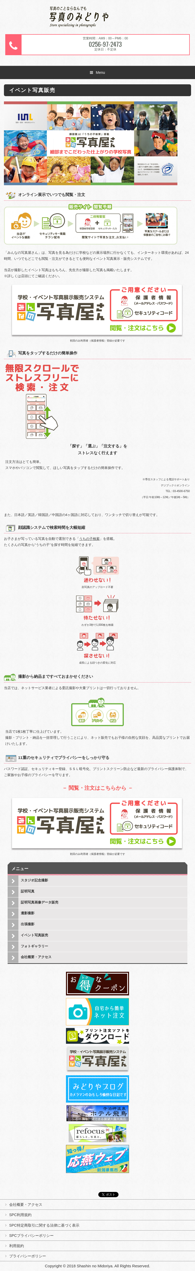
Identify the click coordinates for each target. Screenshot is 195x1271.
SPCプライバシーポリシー (31, 1235)
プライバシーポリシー (27, 1256)
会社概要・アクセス (36, 957)
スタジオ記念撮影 (34, 880)
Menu (100, 72)
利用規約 (16, 1246)
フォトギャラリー (34, 946)
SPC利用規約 (20, 1215)
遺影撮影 (27, 913)
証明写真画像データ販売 (39, 902)
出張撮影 (27, 924)
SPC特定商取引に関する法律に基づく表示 (44, 1225)
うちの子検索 (89, 539)
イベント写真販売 (34, 935)
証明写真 (27, 891)
